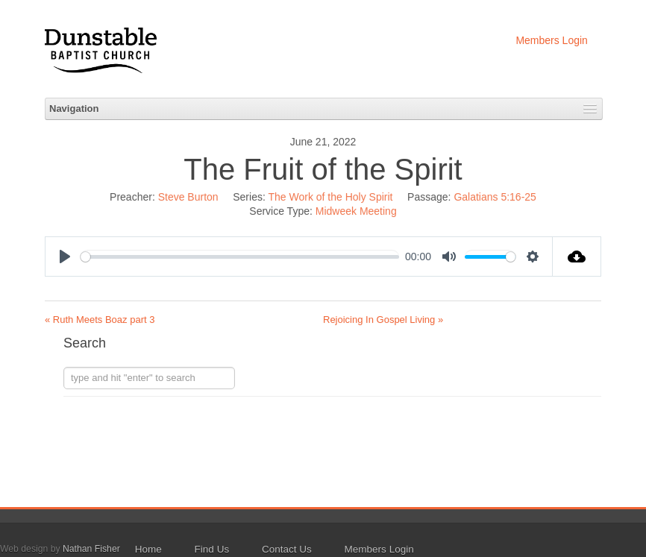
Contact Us (287, 549)
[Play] (65, 256)
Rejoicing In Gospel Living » (383, 319)
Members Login (551, 40)
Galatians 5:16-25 (495, 197)
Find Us (212, 549)
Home (148, 549)
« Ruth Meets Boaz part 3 (99, 319)
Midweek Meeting (356, 211)
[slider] (240, 257)
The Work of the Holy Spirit (330, 197)
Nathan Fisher (91, 549)
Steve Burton (188, 197)
